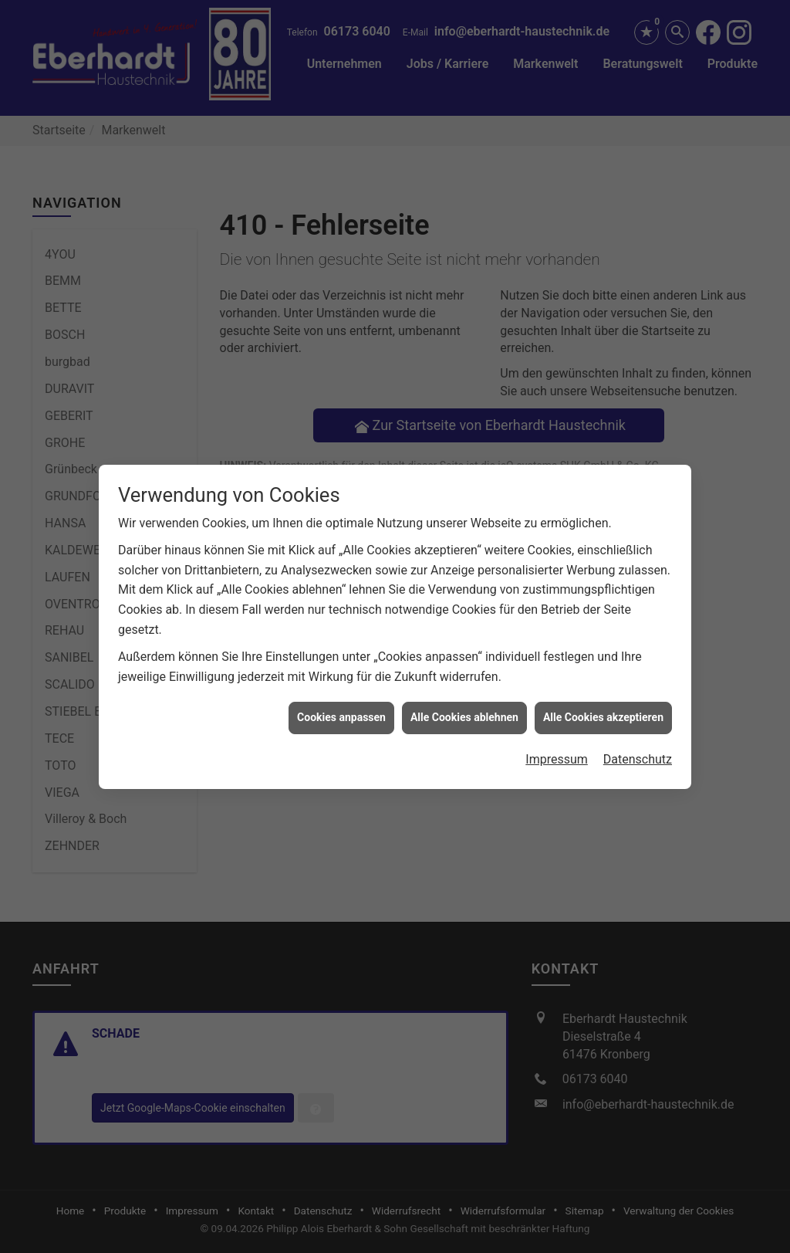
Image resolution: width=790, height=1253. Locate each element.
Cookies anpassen (341, 704)
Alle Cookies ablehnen (464, 704)
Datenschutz (637, 745)
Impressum (556, 745)
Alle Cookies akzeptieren (603, 704)
